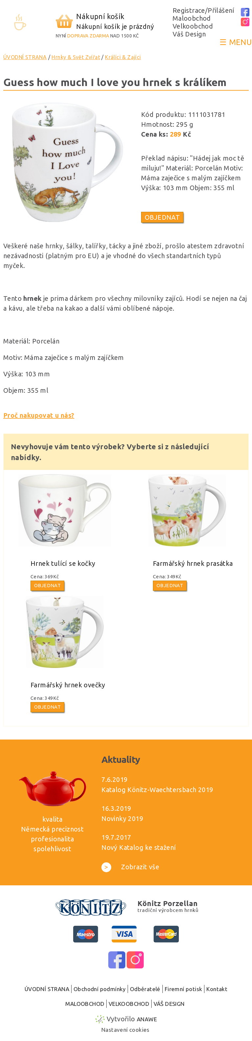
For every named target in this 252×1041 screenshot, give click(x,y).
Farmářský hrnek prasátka (193, 563)
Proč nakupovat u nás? (38, 415)
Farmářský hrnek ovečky (68, 685)
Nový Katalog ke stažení (138, 847)
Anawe (147, 1019)
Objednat (162, 217)
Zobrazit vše (130, 867)
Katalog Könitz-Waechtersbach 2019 (157, 789)
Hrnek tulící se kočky (63, 563)
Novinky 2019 (122, 818)
